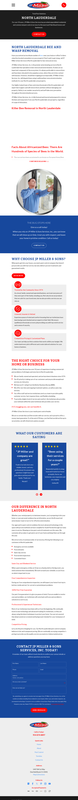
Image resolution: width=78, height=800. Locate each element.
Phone (14, 669)
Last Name (43, 663)
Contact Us (39, 34)
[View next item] (41, 494)
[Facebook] (33, 784)
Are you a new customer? (20, 681)
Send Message (39, 710)
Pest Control (39, 752)
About (39, 748)
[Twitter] (37, 784)
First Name (16, 663)
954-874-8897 (39, 735)
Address (15, 675)
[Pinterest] (41, 784)
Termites (39, 756)
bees (41, 55)
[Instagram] (45, 784)
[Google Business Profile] (28, 784)
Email (41, 669)
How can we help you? (19, 688)
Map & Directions (39, 774)
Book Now (18, 276)
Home (39, 744)
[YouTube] (50, 784)
